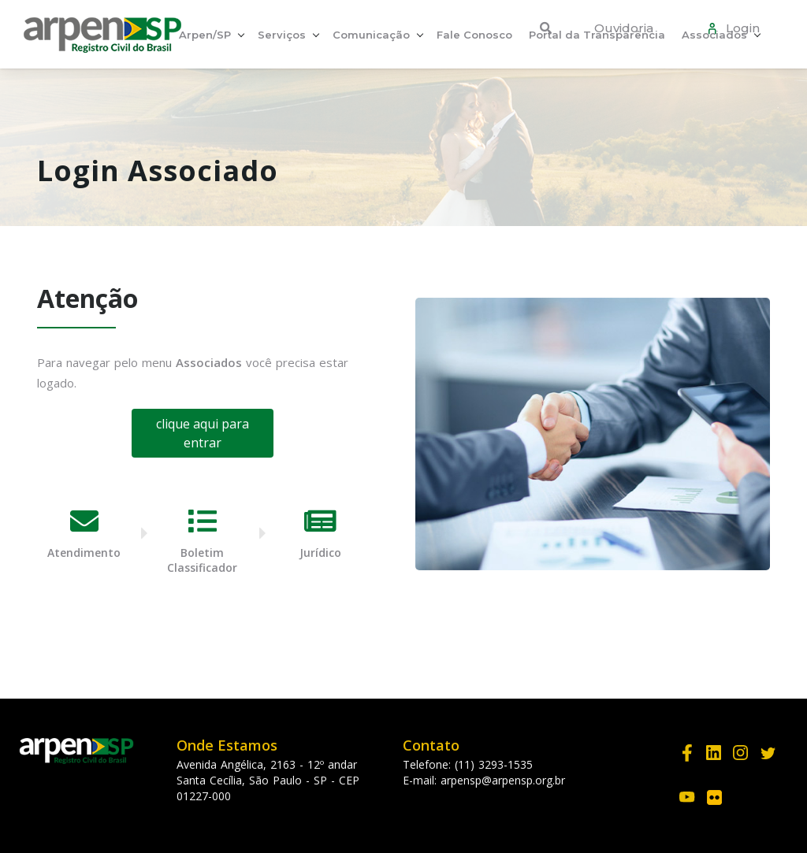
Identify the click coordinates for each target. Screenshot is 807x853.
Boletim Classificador (202, 560)
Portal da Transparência (597, 34)
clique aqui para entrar (202, 433)
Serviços (282, 34)
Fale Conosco (474, 34)
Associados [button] (714, 34)
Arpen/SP (205, 34)
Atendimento (84, 552)
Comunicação (371, 34)
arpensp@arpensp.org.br (503, 780)
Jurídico (320, 552)
